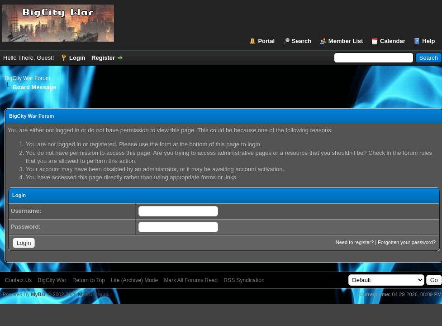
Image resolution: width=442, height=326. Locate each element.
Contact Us (18, 280)
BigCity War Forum (27, 78)
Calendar (392, 41)
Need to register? (355, 242)
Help (428, 41)
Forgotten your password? (407, 242)
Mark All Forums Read (191, 280)
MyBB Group (93, 294)
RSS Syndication (244, 280)
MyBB (38, 294)
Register (103, 57)
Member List (345, 41)
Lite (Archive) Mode (134, 280)
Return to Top (88, 280)
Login (77, 57)
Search (301, 41)
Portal (266, 41)
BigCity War (52, 280)
